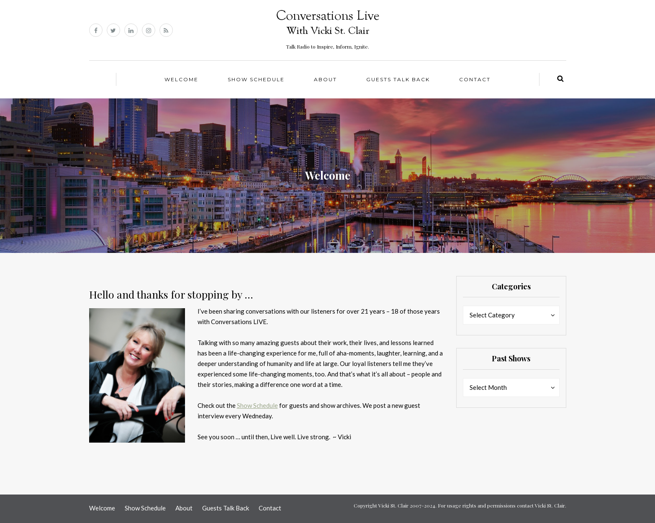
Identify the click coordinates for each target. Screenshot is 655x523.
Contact (475, 79)
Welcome (181, 79)
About (325, 79)
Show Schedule (256, 79)
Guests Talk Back (398, 79)
